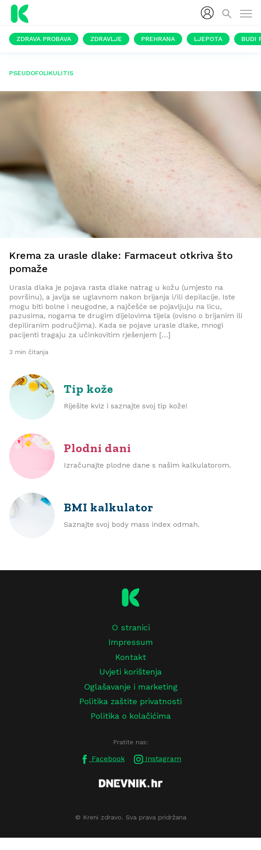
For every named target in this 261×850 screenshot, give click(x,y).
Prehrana (158, 38)
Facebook (102, 759)
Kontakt (130, 657)
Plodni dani (97, 448)
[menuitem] (207, 12)
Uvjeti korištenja (130, 671)
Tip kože (88, 388)
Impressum (130, 642)
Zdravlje (106, 38)
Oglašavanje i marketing (131, 686)
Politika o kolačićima (131, 716)
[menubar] (207, 12)
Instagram (157, 759)
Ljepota (208, 38)
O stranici (131, 627)
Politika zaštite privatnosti (130, 701)
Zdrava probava (43, 38)
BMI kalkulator (109, 507)
